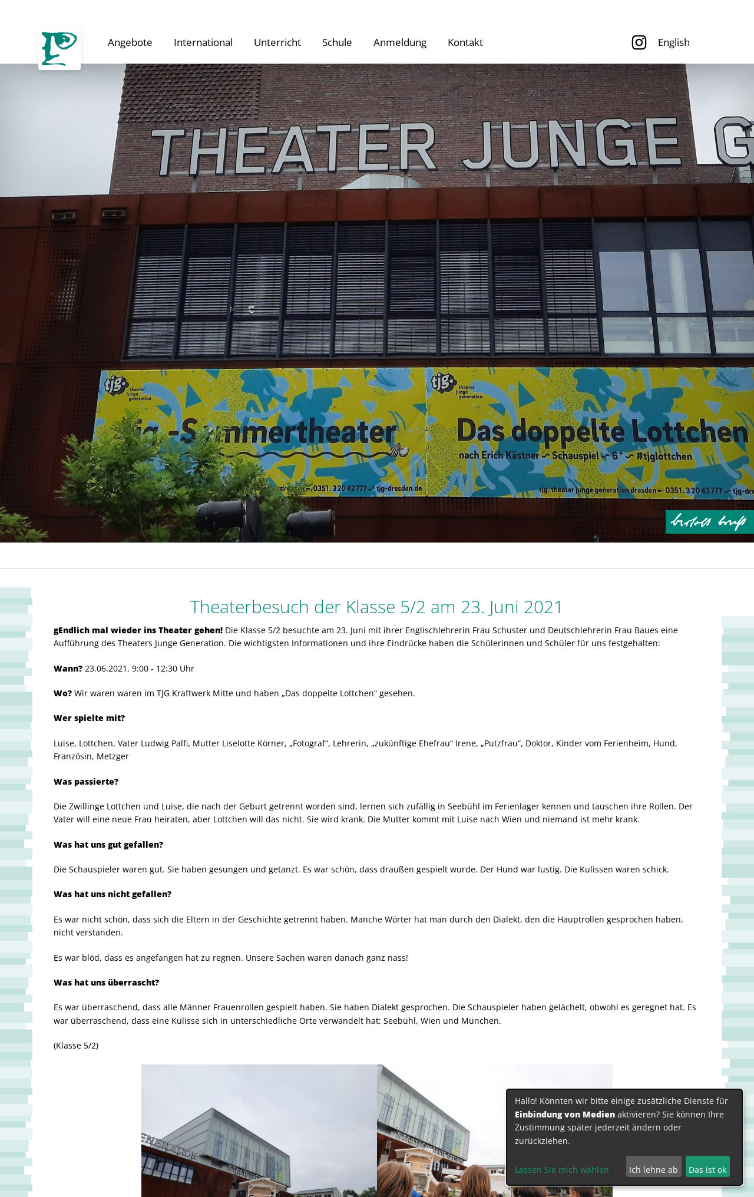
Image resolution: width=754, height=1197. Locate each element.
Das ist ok (707, 1169)
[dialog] (624, 1137)
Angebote (130, 42)
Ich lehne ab (653, 1169)
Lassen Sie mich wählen (562, 1169)
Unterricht (277, 42)
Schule (337, 42)
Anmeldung (399, 42)
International (203, 42)
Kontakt (465, 42)
